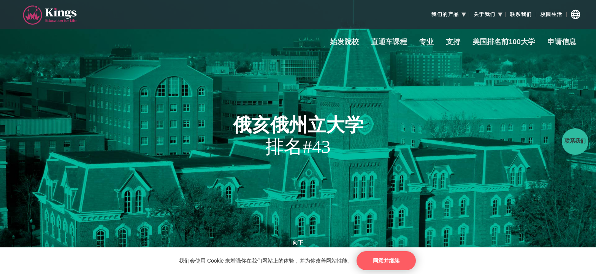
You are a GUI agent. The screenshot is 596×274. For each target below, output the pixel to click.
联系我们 (521, 14)
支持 (453, 42)
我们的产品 (445, 14)
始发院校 (344, 42)
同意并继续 (386, 261)
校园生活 (552, 14)
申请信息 (561, 42)
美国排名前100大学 (503, 42)
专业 (426, 42)
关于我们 (485, 14)
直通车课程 (389, 42)
